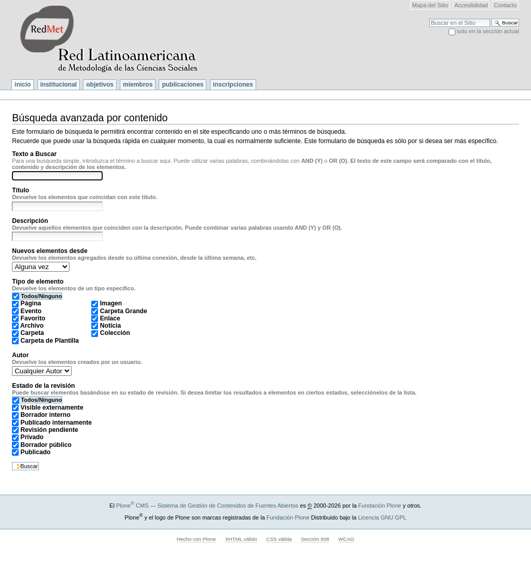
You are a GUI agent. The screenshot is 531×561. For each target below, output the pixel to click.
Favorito (33, 318)
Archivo (32, 325)
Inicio (23, 84)
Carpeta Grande (123, 311)
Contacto (505, 5)
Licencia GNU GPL (382, 517)
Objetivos (100, 84)
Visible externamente (52, 407)
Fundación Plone (379, 505)
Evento (31, 311)
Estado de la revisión (43, 385)
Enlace (110, 318)
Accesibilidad (470, 5)
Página (31, 303)
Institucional (58, 84)
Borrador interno (46, 414)
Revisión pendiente (49, 429)
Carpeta (32, 332)
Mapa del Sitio (430, 5)
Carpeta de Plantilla (50, 340)
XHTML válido (241, 539)
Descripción (30, 221)
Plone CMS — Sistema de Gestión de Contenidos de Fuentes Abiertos (207, 505)
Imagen (111, 303)
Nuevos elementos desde (50, 251)
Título (20, 190)
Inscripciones (233, 84)
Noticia (110, 325)
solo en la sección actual (488, 31)
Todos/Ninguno (41, 296)
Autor (20, 355)
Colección (115, 332)
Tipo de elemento (38, 281)
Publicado (36, 452)
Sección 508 (315, 539)
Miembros (137, 84)
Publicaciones (182, 84)
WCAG (346, 539)
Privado (32, 437)
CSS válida (278, 539)
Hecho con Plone (196, 539)
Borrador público (46, 444)
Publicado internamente (56, 422)
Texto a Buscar (34, 154)
